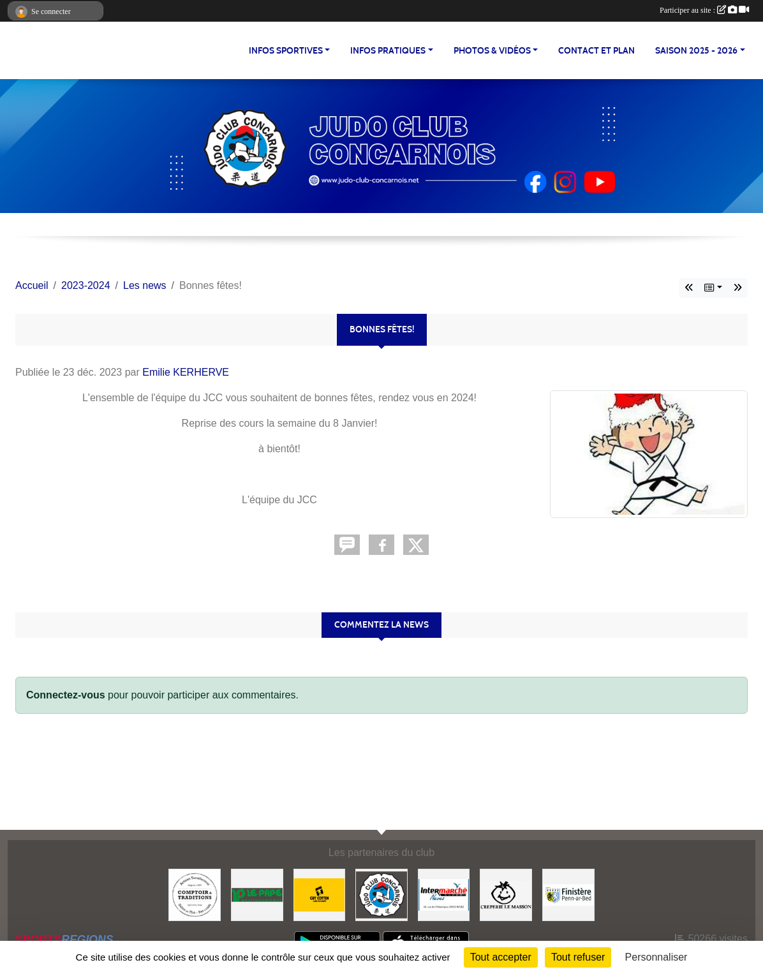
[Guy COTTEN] (319, 894)
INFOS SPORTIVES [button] (286, 50)
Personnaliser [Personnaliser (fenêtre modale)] (656, 957)
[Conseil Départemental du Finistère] (568, 894)
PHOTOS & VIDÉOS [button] (492, 50)
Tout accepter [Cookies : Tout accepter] (500, 957)
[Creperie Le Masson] (506, 894)
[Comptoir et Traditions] (194, 894)
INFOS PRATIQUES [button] (388, 50)
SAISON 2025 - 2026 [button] (696, 50)
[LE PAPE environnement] (257, 894)
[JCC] (381, 894)
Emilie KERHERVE (185, 372)
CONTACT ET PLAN (596, 50)
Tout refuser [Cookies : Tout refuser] (578, 957)
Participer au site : (704, 10)
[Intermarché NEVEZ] (444, 894)
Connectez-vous (65, 695)
